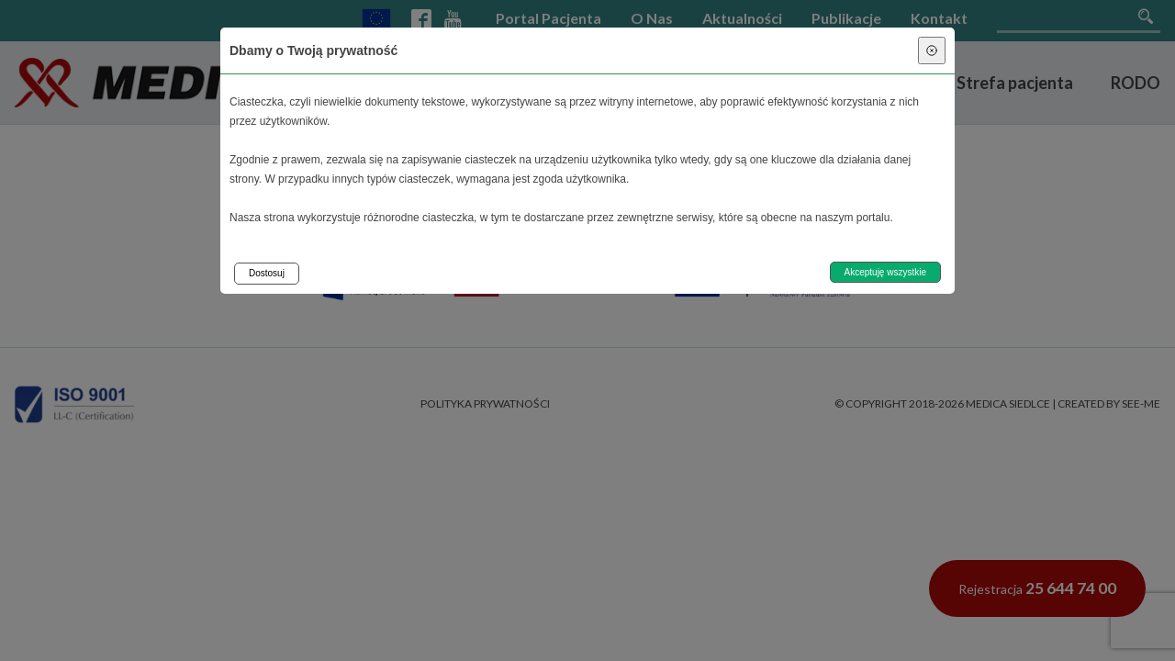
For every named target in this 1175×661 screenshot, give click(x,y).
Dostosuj (267, 273)
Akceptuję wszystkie (885, 272)
